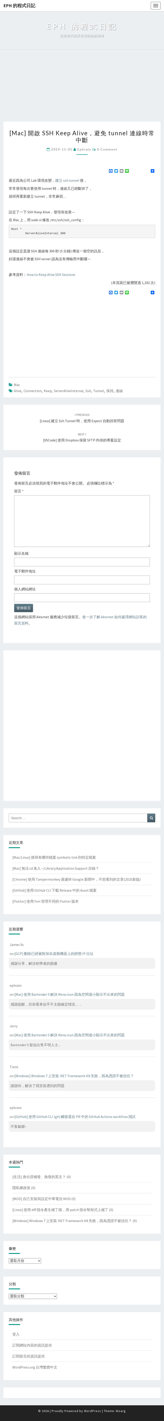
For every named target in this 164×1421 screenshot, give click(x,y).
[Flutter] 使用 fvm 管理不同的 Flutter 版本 (45, 901)
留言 (19, 491)
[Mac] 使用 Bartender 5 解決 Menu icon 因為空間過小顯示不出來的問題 (69, 994)
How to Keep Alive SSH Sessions (51, 274)
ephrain (84, 149)
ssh (88, 391)
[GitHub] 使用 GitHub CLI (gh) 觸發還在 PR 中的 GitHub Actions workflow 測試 (74, 1116)
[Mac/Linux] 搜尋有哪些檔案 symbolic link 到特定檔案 (54, 857)
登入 (16, 1334)
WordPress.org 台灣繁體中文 (34, 1367)
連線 (119, 391)
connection (33, 391)
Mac (17, 384)
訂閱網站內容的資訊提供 (32, 1345)
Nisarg (121, 1411)
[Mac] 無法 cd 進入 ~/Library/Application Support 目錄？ (55, 868)
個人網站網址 (25, 589)
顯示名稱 (21, 553)
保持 (109, 391)
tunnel (98, 391)
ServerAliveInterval (68, 391)
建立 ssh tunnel (67, 180)
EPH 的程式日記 (19, 5)
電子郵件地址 (25, 571)
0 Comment (107, 149)
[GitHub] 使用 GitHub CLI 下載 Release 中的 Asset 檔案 (54, 890)
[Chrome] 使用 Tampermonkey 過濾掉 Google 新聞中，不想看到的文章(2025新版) (76, 879)
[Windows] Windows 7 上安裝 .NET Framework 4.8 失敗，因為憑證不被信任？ (74, 1076)
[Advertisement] (82, 88)
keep (48, 391)
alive (17, 391)
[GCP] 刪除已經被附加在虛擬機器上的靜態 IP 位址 (53, 953)
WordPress (92, 1411)
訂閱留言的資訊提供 (28, 1356)
